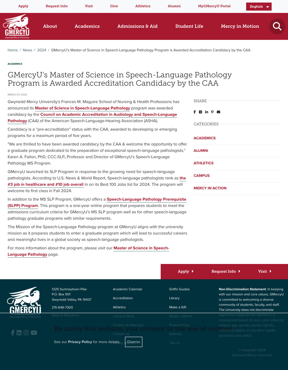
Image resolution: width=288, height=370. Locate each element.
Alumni (174, 6)
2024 (41, 50)
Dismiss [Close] (133, 342)
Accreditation (123, 298)
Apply (23, 6)
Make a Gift (177, 307)
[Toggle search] (277, 26)
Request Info (57, 6)
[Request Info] (225, 271)
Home (13, 50)
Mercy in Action (210, 188)
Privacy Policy (80, 342)
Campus (202, 176)
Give (114, 6)
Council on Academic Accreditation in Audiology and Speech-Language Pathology (92, 117)
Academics (205, 138)
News (27, 50)
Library (174, 298)
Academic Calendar (127, 289)
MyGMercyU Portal (214, 6)
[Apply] (185, 271)
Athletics (142, 6)
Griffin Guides (179, 289)
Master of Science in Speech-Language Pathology (82, 108)
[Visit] (264, 271)
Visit (89, 6)
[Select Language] (259, 7)
